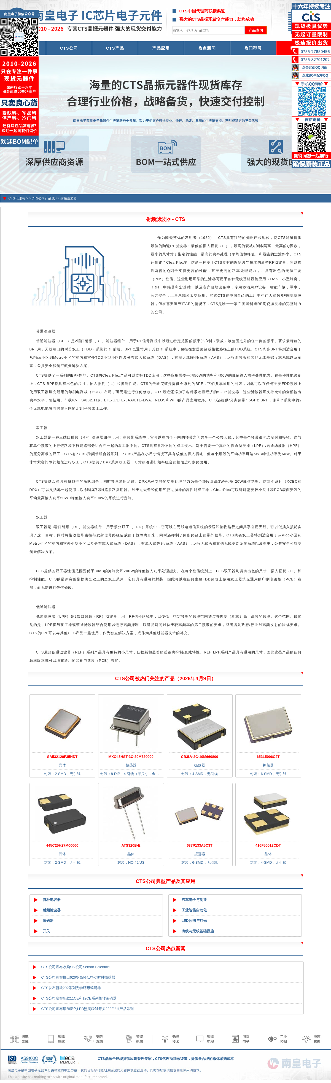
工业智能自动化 (194, 910)
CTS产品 (115, 48)
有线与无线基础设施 (198, 931)
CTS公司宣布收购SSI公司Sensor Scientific (75, 967)
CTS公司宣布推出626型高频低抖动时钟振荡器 (78, 977)
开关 (46, 931)
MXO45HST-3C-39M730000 (130, 757)
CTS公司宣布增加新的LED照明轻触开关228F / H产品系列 (87, 1009)
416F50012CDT (268, 845)
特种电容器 (52, 900)
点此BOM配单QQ (315, 75)
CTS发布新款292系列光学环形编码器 (71, 988)
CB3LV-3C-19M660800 (199, 757)
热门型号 (253, 48)
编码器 (48, 921)
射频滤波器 (68, 198)
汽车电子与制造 (194, 900)
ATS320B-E (130, 845)
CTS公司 (69, 48)
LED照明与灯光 (194, 921)
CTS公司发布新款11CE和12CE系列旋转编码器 (79, 998)
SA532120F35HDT (62, 757)
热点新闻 (207, 48)
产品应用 (161, 48)
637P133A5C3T (199, 845)
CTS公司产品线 (43, 198)
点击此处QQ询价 (314, 67)
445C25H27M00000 (62, 845)
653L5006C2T (268, 757)
